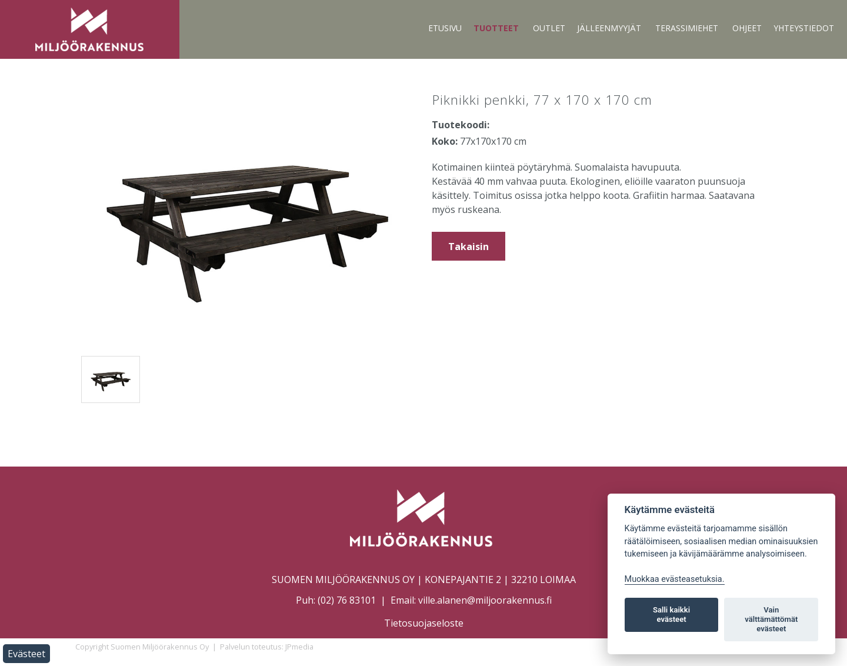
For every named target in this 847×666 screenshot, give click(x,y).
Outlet (549, 28)
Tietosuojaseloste (423, 623)
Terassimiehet (686, 28)
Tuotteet (496, 28)
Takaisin (468, 246)
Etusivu (445, 28)
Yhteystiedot (803, 28)
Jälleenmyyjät (609, 28)
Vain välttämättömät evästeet (771, 619)
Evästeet (26, 653)
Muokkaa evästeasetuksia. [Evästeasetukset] (675, 579)
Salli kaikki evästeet (671, 614)
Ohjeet (747, 28)
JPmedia (299, 646)
